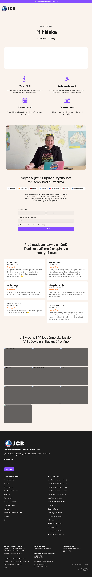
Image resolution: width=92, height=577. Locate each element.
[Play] (46, 148)
